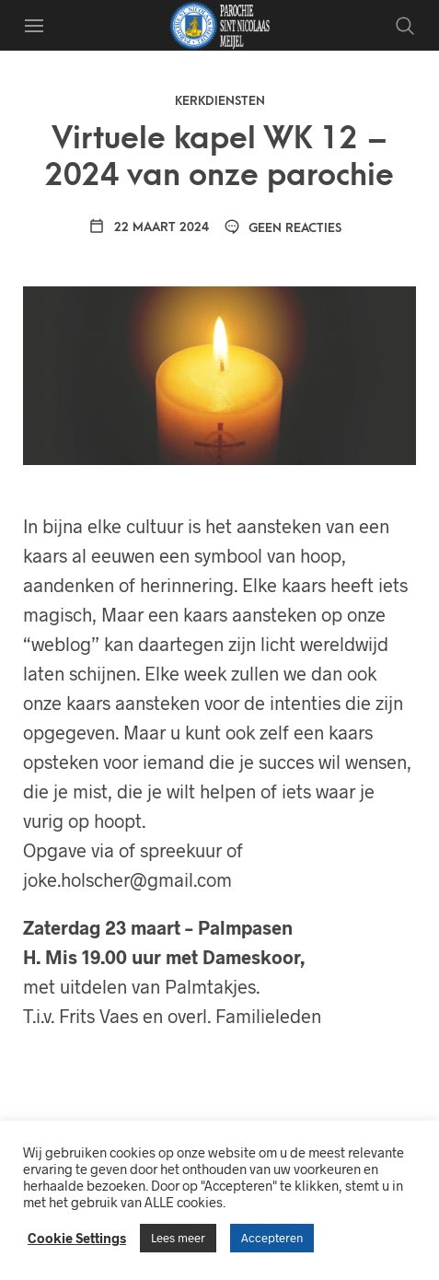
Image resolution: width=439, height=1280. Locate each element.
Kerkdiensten (220, 101)
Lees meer (178, 1237)
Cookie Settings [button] (77, 1237)
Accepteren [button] (272, 1237)
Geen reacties (283, 228)
